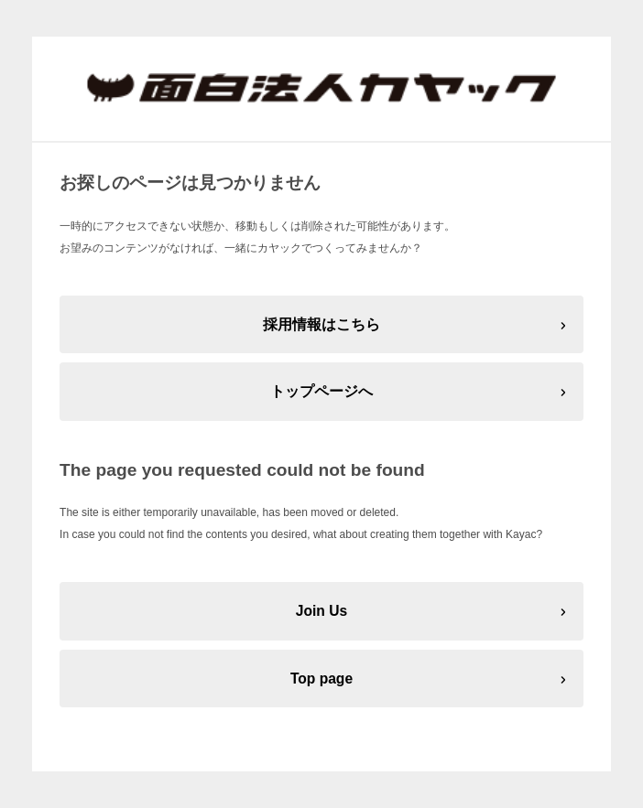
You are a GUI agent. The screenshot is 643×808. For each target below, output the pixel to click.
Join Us (321, 611)
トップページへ (321, 391)
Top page (321, 678)
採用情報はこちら (321, 324)
